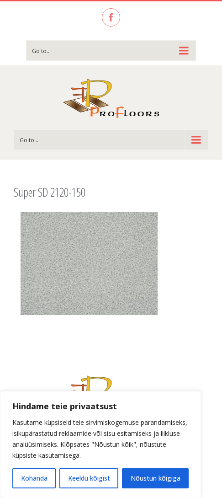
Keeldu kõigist (89, 478)
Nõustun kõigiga (155, 478)
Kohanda (34, 478)
